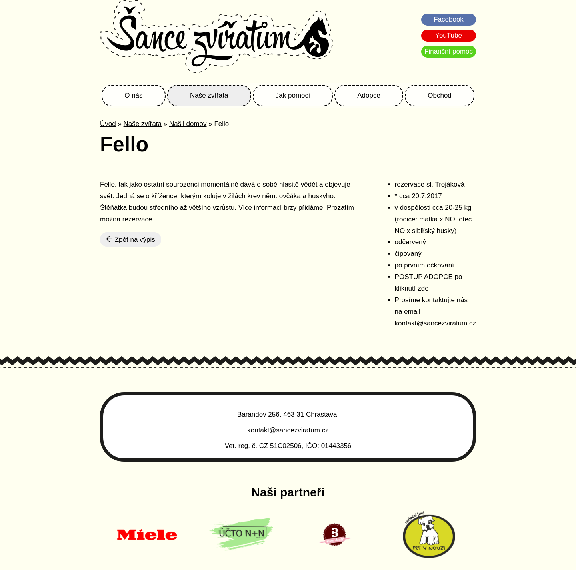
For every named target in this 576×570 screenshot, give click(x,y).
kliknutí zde (412, 288)
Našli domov (188, 124)
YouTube (448, 35)
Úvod (108, 124)
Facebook (449, 19)
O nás (133, 95)
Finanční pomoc (448, 51)
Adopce (368, 95)
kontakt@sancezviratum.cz (287, 430)
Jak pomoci (293, 95)
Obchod (440, 95)
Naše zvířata (209, 95)
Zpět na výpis (130, 239)
